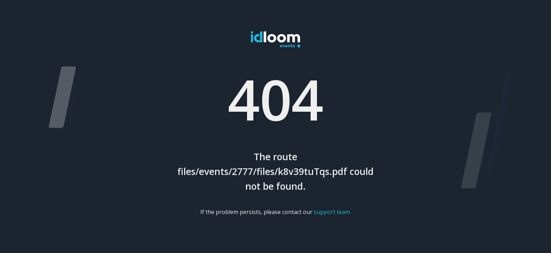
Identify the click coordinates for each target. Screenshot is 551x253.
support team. (332, 212)
